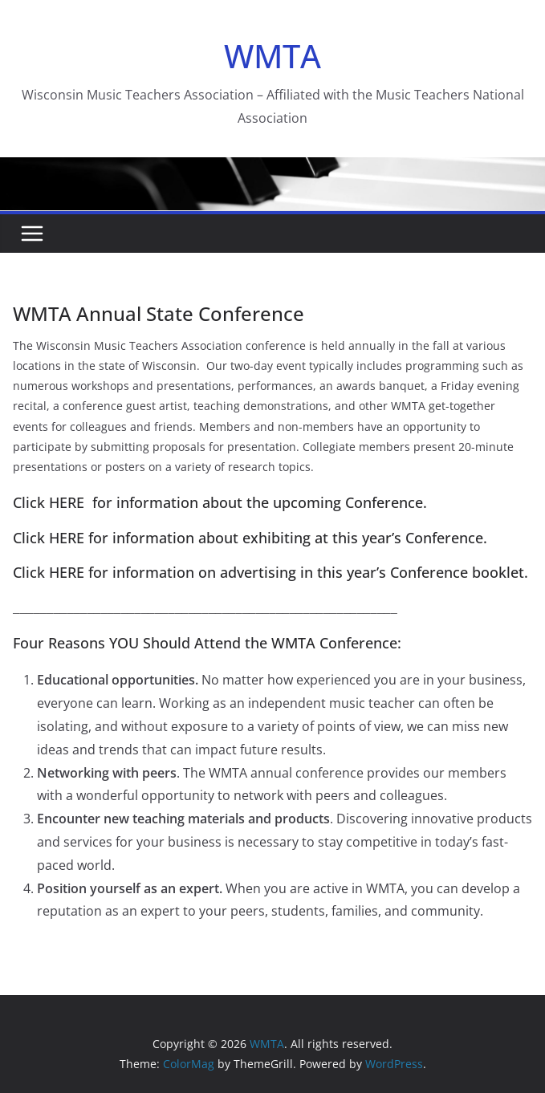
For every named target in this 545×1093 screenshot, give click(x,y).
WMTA (272, 56)
